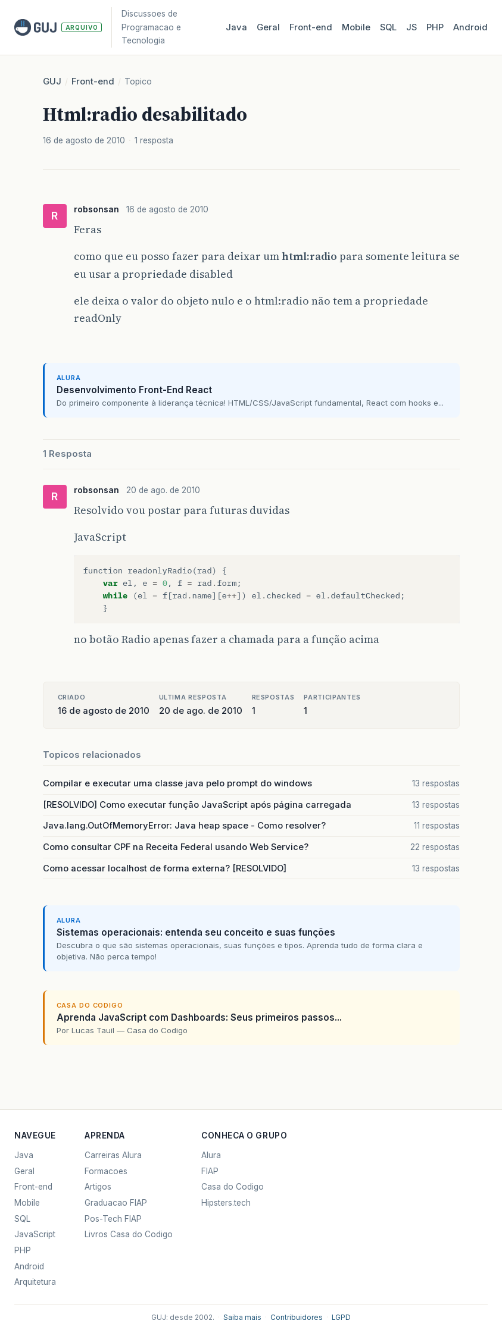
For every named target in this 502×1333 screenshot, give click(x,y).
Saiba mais (242, 1317)
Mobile (356, 27)
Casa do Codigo (232, 1186)
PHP (435, 27)
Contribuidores (296, 1317)
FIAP (210, 1171)
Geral (268, 27)
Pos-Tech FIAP (113, 1219)
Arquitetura (35, 1282)
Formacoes (106, 1171)
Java (236, 27)
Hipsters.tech (226, 1202)
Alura (211, 1155)
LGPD (341, 1317)
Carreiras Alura (113, 1155)
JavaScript (34, 1234)
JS (411, 27)
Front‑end (310, 27)
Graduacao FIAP (116, 1202)
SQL (388, 27)
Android (470, 27)
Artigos (98, 1186)
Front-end (92, 81)
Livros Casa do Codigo (129, 1234)
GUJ (52, 81)
